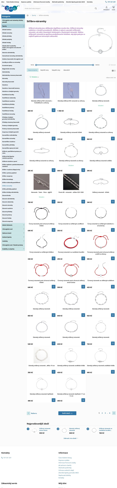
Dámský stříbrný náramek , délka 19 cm (42, 365)
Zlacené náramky (7, 205)
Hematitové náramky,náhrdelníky (12, 56)
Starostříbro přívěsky (8, 145)
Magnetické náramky (8, 69)
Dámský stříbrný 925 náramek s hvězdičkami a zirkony (41, 102)
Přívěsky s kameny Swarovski (10, 122)
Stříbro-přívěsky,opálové (9, 189)
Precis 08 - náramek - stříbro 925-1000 (71, 192)
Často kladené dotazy (12, 2)
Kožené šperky (7, 237)
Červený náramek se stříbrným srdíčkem (101, 280)
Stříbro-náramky (7, 186)
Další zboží (67, 413)
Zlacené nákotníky (7, 202)
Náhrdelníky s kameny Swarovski (12, 75)
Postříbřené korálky (8, 94)
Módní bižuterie (7, 225)
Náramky (5, 78)
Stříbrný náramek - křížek (100, 192)
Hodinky (5, 241)
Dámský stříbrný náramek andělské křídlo (71, 365)
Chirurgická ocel (7, 229)
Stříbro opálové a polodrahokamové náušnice (12, 165)
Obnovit (113, 65)
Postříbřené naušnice (8, 101)
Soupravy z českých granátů (10, 132)
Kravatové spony (7, 65)
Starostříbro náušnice (8, 141)
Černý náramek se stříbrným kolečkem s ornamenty (101, 225)
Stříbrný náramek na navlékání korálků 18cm (105, 429)
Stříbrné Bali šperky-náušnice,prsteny (8, 157)
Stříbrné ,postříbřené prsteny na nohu (11, 152)
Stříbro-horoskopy (7, 179)
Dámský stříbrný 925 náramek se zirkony (71, 101)
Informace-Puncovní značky (41, 2)
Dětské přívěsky (7, 36)
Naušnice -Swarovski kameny (11, 88)
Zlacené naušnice (7, 208)
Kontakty (89, 2)
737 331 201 (112, 2)
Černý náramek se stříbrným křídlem (41, 252)
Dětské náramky (7, 33)
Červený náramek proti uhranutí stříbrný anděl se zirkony (100, 253)
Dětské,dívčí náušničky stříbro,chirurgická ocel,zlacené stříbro (11, 47)
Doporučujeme (32, 70)
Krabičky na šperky (8, 249)
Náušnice (5, 85)
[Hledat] (96, 8)
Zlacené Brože (6, 195)
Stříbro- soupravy (7, 176)
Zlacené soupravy (7, 221)
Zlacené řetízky (6, 218)
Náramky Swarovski (8, 82)
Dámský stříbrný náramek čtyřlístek (41, 394)
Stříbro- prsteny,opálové (9, 173)
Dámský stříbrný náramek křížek (71, 132)
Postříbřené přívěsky (8, 104)
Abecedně (67, 70)
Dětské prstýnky (7, 39)
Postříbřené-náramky (8, 114)
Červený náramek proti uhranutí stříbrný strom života (71, 281)
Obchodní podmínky (58, 2)
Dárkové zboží (6, 233)
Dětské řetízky (6, 42)
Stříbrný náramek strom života (44, 429)
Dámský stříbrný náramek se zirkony (101, 132)
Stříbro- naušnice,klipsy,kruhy (11, 169)
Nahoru (34, 413)
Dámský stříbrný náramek (100, 101)
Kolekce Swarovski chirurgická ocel (12, 59)
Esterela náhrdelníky (8, 52)
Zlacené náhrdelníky (8, 199)
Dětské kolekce (6, 29)
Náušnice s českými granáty (10, 91)
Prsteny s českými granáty (10, 125)
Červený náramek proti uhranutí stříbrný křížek (41, 281)
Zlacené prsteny (7, 215)
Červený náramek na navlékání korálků (71, 252)
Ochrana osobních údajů (66, 470)
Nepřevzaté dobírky (65, 475)
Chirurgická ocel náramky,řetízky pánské (12, 21)
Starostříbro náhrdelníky (9, 135)
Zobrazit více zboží (70, 438)
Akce (2, 2)
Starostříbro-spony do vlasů (10, 148)
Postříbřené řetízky (8, 111)
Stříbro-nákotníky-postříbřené (11, 182)
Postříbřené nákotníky (9, 98)
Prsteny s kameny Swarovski (10, 128)
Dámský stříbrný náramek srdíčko (101, 161)
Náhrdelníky (6, 72)
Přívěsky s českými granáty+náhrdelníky (8, 118)
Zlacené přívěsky (7, 211)
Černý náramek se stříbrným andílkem (71, 224)
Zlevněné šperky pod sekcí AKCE (75, 2)
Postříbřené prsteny (8, 107)
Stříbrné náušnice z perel (9, 161)
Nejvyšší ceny (56, 70)
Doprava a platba (26, 2)
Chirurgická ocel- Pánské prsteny (12, 245)
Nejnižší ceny (44, 70)
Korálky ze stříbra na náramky (11, 62)
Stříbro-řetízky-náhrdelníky (10, 192)
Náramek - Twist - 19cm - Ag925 (41, 192)
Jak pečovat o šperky (65, 465)
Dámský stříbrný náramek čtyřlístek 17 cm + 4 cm (71, 395)
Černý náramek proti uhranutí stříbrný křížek (41, 225)
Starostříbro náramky (8, 138)
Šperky (4, 26)
